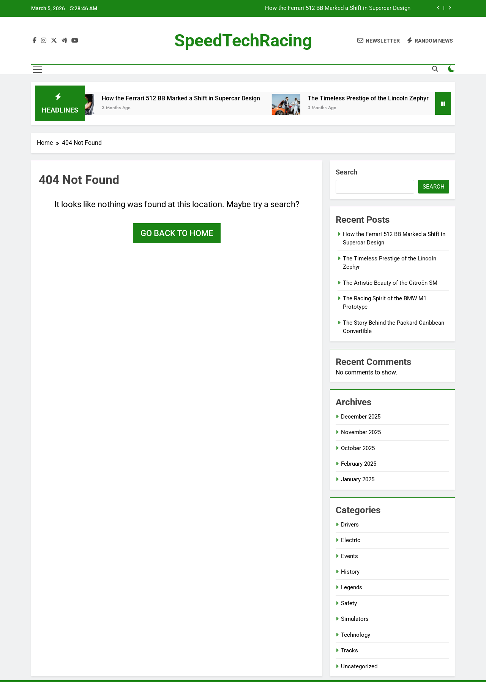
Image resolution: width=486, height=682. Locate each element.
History (350, 571)
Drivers (350, 524)
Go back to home (176, 233)
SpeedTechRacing (243, 40)
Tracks (349, 650)
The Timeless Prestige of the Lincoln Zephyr (374, 98)
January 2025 (357, 479)
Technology (355, 634)
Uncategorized (359, 666)
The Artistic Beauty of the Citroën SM (390, 282)
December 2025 (360, 416)
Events (349, 556)
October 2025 (358, 448)
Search (346, 172)
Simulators (355, 618)
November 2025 (361, 432)
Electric (350, 540)
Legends (351, 587)
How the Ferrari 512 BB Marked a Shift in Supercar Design (337, 8)
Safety (349, 603)
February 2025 (358, 463)
